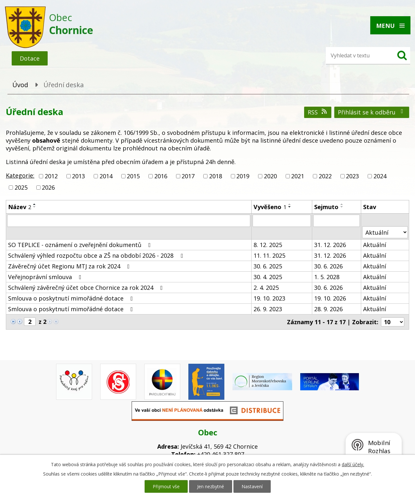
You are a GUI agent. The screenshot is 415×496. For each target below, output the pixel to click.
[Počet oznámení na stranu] (392, 321)
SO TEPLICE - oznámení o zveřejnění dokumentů (80, 245)
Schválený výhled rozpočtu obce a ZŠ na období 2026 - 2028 (96, 255)
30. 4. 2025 (268, 277)
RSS (318, 112)
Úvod (20, 84)
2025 (21, 187)
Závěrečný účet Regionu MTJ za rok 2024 (70, 266)
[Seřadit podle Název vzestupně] (34, 204)
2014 (106, 176)
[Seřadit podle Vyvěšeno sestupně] (289, 207)
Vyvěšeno (270, 207)
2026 (48, 187)
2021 (297, 176)
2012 (51, 176)
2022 (325, 176)
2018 (215, 176)
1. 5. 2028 (326, 277)
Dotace (30, 58)
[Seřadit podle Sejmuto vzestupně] (342, 204)
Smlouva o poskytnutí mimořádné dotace (72, 298)
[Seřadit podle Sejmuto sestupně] (342, 207)
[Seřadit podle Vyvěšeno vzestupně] (289, 204)
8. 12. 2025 (268, 245)
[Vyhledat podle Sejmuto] (336, 221)
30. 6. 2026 (328, 266)
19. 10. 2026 (330, 298)
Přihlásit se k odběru (372, 112)
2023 (352, 176)
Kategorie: (20, 175)
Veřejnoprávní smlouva (46, 277)
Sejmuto (326, 207)
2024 (380, 176)
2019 (242, 176)
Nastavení (252, 486)
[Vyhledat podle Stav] (385, 232)
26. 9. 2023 (268, 309)
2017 (188, 176)
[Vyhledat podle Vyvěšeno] (282, 221)
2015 (133, 176)
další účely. (353, 464)
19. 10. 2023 (269, 298)
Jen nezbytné (210, 486)
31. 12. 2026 (330, 245)
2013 (78, 176)
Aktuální (374, 245)
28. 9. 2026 (328, 309)
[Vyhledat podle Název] (128, 221)
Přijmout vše (166, 486)
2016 (160, 176)
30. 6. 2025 (268, 266)
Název (19, 207)
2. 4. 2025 (266, 287)
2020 (270, 176)
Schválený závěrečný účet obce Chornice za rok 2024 (86, 287)
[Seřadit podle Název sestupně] (34, 207)
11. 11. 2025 (269, 255)
